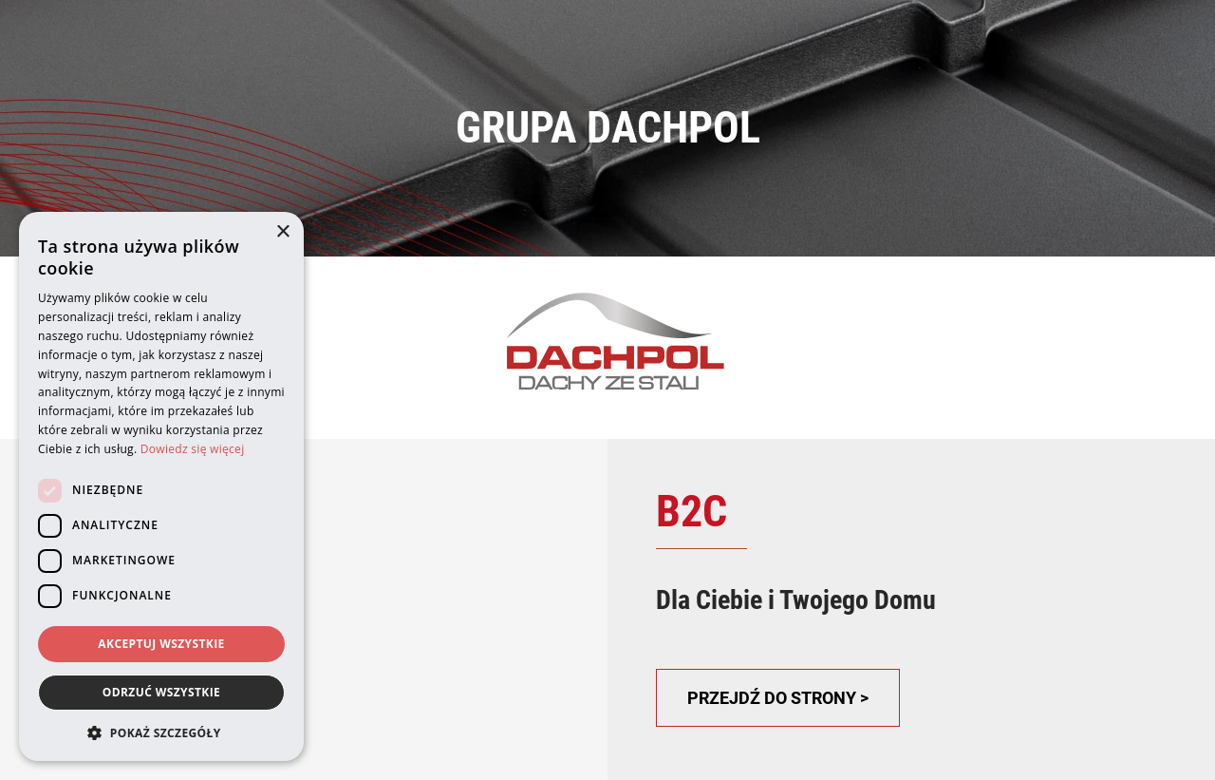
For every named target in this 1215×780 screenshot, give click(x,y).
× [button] (282, 232)
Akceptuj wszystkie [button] (161, 644)
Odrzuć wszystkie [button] (161, 692)
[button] (161, 732)
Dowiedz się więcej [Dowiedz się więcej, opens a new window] (192, 449)
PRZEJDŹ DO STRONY (771, 698)
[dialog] (161, 486)
